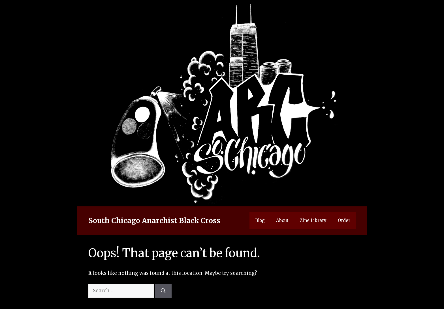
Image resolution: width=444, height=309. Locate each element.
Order (344, 220)
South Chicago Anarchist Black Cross (154, 220)
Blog (260, 220)
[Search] (163, 291)
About (282, 220)
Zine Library (313, 220)
